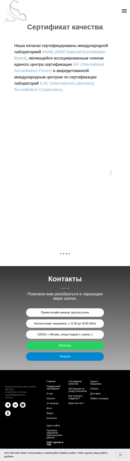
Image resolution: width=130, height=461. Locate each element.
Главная (51, 381)
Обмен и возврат (99, 398)
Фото (49, 408)
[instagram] (23, 406)
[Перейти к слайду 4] (69, 253)
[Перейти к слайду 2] (63, 253)
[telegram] (8, 406)
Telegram (65, 356)
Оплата (94, 388)
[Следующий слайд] (111, 172)
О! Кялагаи (53, 403)
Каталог (51, 398)
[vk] (15, 406)
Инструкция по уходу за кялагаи (77, 389)
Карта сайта (53, 425)
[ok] (8, 415)
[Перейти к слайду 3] (66, 253)
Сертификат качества (75, 382)
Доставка (95, 393)
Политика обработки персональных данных (54, 434)
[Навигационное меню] (124, 11)
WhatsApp (65, 345)
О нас (50, 393)
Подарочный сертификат (53, 387)
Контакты (52, 418)
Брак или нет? (76, 403)
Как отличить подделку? (75, 397)
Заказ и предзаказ (95, 382)
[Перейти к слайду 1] (60, 253)
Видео (50, 413)
